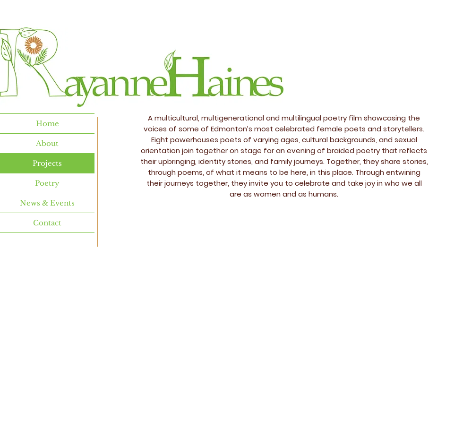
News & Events (47, 202)
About (47, 143)
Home (47, 123)
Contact (47, 222)
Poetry (47, 183)
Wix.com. (285, 413)
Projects (47, 163)
